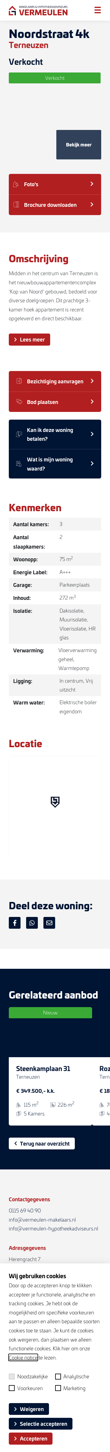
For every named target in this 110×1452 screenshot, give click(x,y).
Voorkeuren (26, 1388)
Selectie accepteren (40, 1423)
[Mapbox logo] (23, 854)
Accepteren (30, 1438)
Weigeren (29, 1409)
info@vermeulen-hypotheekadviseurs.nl (53, 1228)
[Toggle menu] (97, 10)
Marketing (70, 1388)
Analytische (72, 1376)
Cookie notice (23, 1357)
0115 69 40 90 (25, 1210)
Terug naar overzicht (42, 1143)
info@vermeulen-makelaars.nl (42, 1219)
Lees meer (29, 339)
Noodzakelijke (28, 1376)
